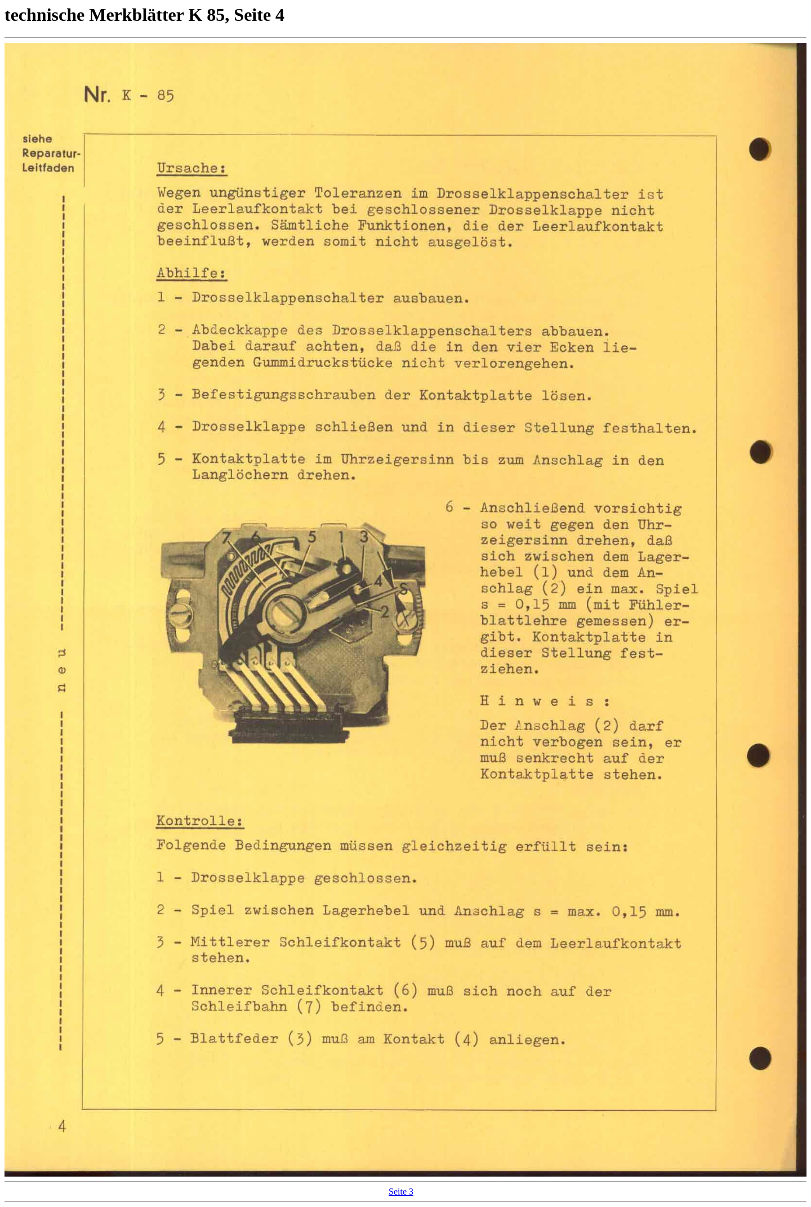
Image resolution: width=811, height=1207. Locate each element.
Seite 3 (401, 1191)
